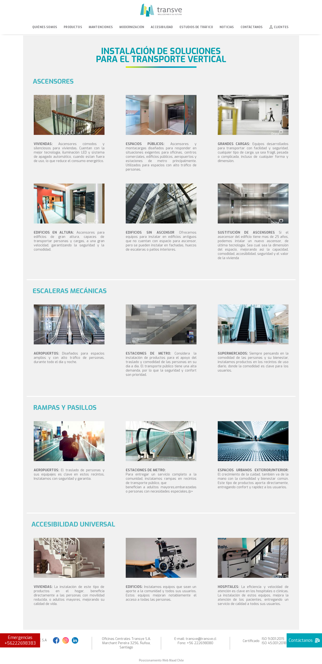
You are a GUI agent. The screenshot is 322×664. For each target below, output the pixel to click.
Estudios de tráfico (196, 27)
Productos (73, 27)
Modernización (131, 27)
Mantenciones (101, 27)
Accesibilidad (162, 27)
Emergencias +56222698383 (20, 640)
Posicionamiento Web (153, 660)
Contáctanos (252, 27)
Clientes (279, 27)
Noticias (227, 27)
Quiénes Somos (44, 27)
